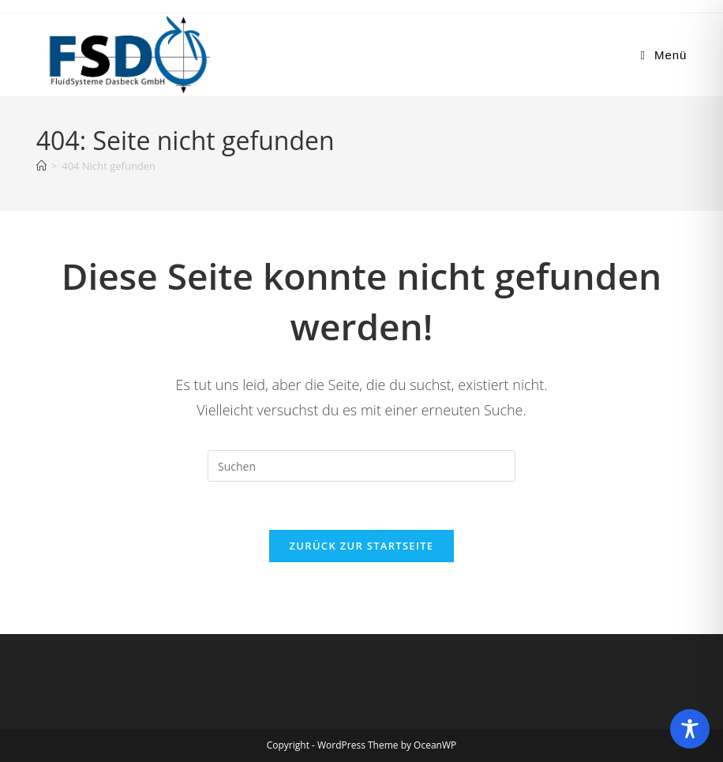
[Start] (41, 166)
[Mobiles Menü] (664, 55)
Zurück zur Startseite (362, 546)
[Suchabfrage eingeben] (361, 466)
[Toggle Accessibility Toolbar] (690, 729)
